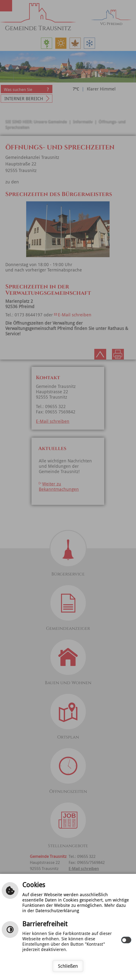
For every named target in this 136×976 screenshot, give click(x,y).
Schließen (68, 966)
